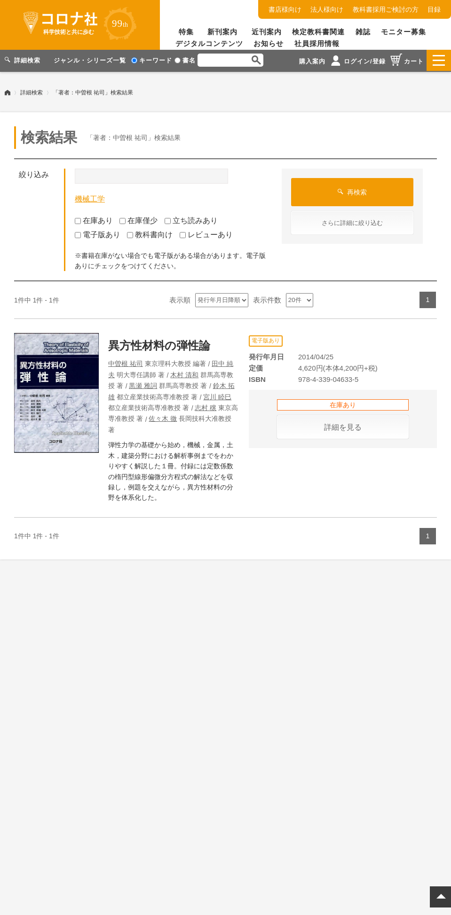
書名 (185, 60)
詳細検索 (31, 91)
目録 (434, 9)
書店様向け (285, 9)
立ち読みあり (191, 219)
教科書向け (150, 234)
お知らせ (268, 43)
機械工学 (90, 198)
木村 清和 (184, 373)
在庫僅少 (138, 219)
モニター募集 (403, 32)
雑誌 (363, 32)
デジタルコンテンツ (209, 43)
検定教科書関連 (318, 32)
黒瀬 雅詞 (143, 384)
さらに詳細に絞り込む (352, 221)
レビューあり (206, 234)
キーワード (151, 60)
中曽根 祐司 (125, 362)
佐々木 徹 (163, 417)
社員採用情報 (317, 43)
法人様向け (326, 9)
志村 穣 (205, 407)
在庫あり (94, 219)
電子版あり (97, 234)
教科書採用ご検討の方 (386, 9)
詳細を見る (343, 426)
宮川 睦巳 (217, 395)
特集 (186, 32)
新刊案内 (222, 32)
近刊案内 (267, 32)
